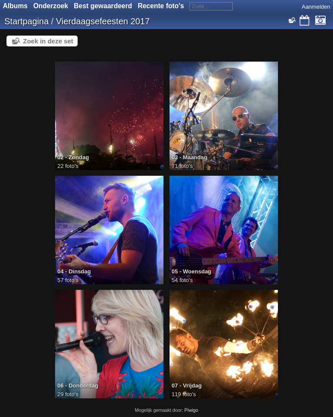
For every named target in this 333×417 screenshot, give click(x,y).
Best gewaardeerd (103, 6)
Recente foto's (161, 6)
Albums (15, 6)
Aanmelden (316, 6)
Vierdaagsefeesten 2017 (103, 21)
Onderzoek (51, 6)
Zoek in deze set (48, 41)
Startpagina (26, 21)
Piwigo (191, 410)
